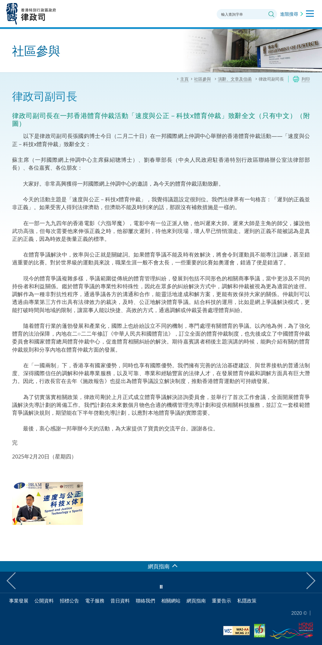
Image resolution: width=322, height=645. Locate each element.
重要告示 (221, 600)
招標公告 (69, 600)
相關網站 (170, 600)
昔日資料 (120, 600)
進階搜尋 (289, 14)
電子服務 (94, 600)
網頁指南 (196, 600)
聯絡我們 (145, 600)
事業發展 (18, 600)
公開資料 (44, 600)
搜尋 (271, 14)
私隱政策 (247, 600)
